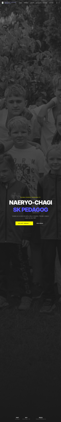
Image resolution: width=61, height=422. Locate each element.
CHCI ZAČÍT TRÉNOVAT (24, 223)
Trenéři (32, 2)
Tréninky (26, 2)
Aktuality (38, 2)
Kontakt (51, 2)
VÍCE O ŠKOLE (39, 223)
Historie (45, 2)
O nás (20, 2)
